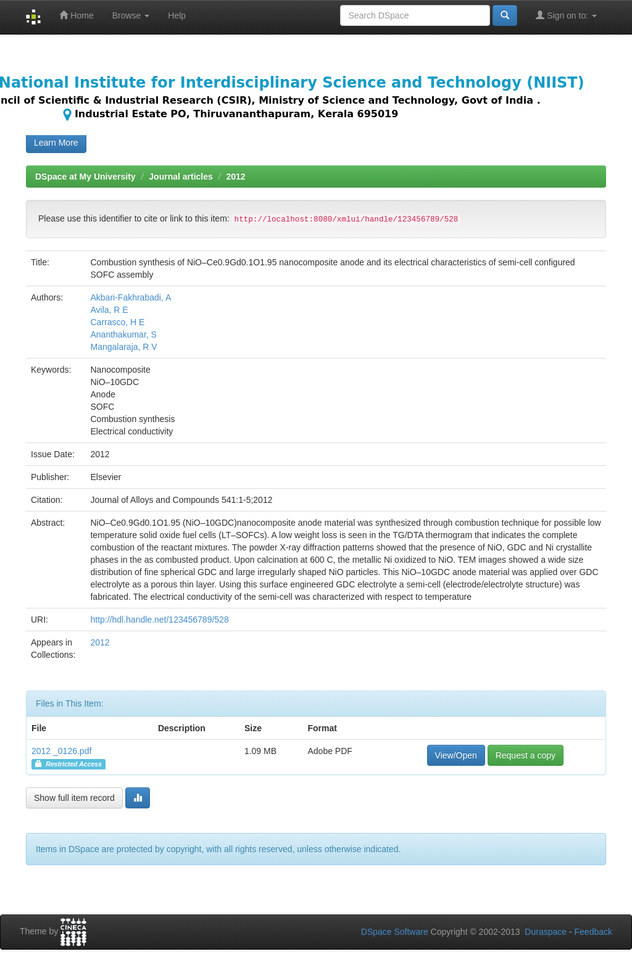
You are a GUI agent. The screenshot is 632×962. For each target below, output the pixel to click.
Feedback (593, 932)
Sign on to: (566, 15)
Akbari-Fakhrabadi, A (130, 297)
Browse (131, 15)
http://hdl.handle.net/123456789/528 (159, 619)
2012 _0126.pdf (61, 751)
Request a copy (525, 755)
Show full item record (74, 798)
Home (76, 15)
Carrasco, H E (117, 322)
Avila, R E (109, 310)
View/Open (456, 755)
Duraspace (546, 932)
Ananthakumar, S (123, 334)
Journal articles (181, 176)
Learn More (56, 142)
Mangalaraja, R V (123, 347)
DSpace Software (394, 932)
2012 (235, 176)
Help (177, 15)
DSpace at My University (85, 176)
